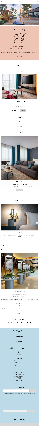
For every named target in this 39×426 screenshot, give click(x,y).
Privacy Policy (6, 395)
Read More (18, 303)
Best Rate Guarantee (18, 362)
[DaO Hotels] (15, 411)
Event (22, 296)
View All (18, 313)
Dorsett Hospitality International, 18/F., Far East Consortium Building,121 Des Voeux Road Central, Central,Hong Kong (20, 379)
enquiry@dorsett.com (20, 374)
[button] (35, 336)
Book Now (19, 424)
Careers (15, 360)
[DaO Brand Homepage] (19, 2)
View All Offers (19, 126)
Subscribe (33, 390)
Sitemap (15, 365)
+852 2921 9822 (19, 372)
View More (14, 110)
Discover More (19, 56)
